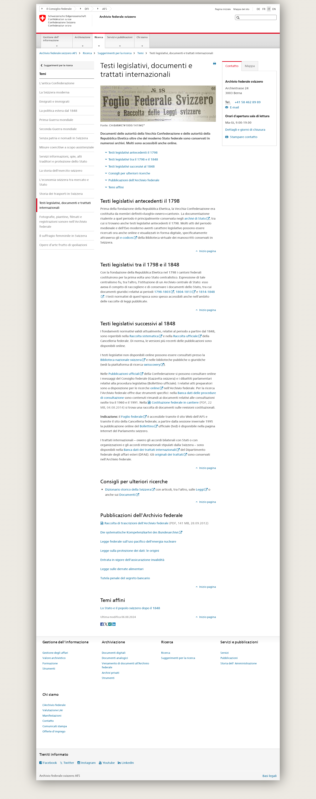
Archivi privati (110, 672)
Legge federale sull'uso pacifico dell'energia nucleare (138, 541)
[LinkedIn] (114, 623)
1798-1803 (162, 292)
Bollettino (147, 426)
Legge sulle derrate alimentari (121, 569)
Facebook (50, 763)
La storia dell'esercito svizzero (60, 171)
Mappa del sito (241, 9)
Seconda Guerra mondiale (58, 129)
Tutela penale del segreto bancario (125, 578)
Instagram (88, 763)
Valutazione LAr (52, 710)
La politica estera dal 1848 (58, 111)
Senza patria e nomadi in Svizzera (63, 138)
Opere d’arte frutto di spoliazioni (63, 245)
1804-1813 (184, 292)
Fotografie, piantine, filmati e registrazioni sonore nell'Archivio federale (63, 221)
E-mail (234, 107)
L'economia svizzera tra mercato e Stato (64, 182)
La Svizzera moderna (54, 92)
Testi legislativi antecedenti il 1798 (133, 152)
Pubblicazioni (229, 658)
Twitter (68, 763)
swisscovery (152, 365)
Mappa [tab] (250, 66)
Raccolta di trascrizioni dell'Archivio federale (156, 523)
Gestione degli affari (55, 652)
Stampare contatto (243, 137)
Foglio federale (132, 417)
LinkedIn (128, 763)
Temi (140, 53)
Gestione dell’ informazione (51, 39)
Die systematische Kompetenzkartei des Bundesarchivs (139, 532)
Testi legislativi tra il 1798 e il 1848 (133, 159)
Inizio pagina (207, 251)
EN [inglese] (274, 9)
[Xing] (110, 623)
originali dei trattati (169, 454)
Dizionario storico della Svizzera (128, 489)
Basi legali (270, 776)
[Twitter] (106, 623)
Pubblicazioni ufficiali (123, 374)
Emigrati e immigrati (54, 101)
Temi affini (116, 187)
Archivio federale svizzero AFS (58, 53)
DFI (84, 8)
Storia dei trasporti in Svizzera (61, 194)
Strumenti (48, 668)
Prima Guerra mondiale (56, 120)
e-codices (126, 238)
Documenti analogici (115, 658)
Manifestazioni (51, 715)
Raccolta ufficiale (185, 336)
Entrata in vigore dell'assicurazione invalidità (132, 560)
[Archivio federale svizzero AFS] (98, 20)
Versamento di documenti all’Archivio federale (125, 665)
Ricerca (100, 38)
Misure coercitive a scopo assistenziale (66, 147)
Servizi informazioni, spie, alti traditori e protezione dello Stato (63, 158)
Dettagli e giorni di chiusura (245, 130)
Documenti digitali (114, 652)
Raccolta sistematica (143, 336)
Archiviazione (82, 37)
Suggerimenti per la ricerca (115, 53)
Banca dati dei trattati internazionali (150, 450)
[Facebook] (102, 623)
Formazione (50, 663)
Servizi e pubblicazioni (119, 37)
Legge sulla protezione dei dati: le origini (129, 551)
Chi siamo (142, 37)
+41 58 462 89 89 (248, 102)
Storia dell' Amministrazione (238, 663)
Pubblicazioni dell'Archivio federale (133, 180)
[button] (238, 17)
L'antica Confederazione (56, 83)
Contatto (48, 720)
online (154, 388)
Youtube (109, 763)
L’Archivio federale (54, 705)
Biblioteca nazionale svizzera (121, 360)
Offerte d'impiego (53, 731)
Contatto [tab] (231, 66)
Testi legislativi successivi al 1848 (131, 166)
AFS (102, 8)
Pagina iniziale (223, 9)
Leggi (200, 489)
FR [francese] (263, 9)
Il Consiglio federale (57, 8)
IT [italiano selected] (269, 9)
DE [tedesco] (258, 9)
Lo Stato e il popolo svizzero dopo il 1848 (130, 608)
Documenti (127, 495)
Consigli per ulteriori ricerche (129, 173)
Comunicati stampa (54, 726)
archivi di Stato (195, 218)
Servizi (224, 652)
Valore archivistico (54, 658)
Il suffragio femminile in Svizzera (63, 236)
